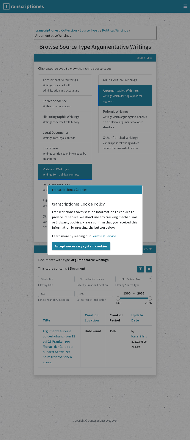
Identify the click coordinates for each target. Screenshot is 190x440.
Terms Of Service (103, 236)
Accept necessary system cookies (81, 246)
